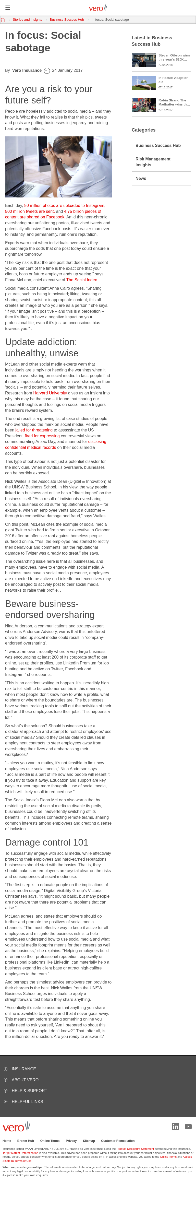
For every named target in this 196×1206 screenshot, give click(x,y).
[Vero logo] (98, 8)
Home (7, 1141)
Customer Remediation (117, 1141)
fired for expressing (42, 436)
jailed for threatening (34, 430)
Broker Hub (25, 1141)
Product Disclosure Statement (135, 1148)
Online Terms (50, 1141)
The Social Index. (82, 279)
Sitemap (89, 1141)
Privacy (71, 1141)
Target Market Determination (20, 1152)
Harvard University (50, 393)
